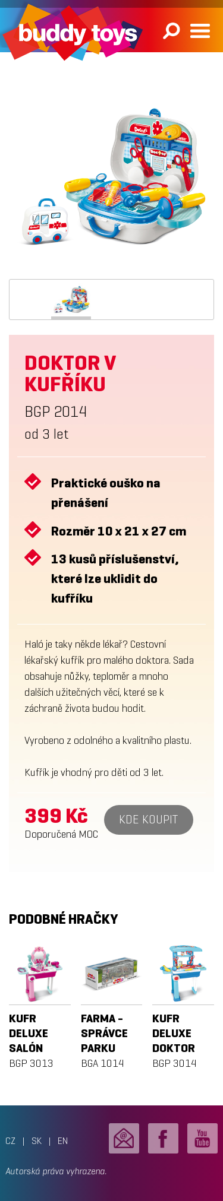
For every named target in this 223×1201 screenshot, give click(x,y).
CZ (10, 1140)
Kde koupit (148, 819)
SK (37, 1140)
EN (63, 1140)
